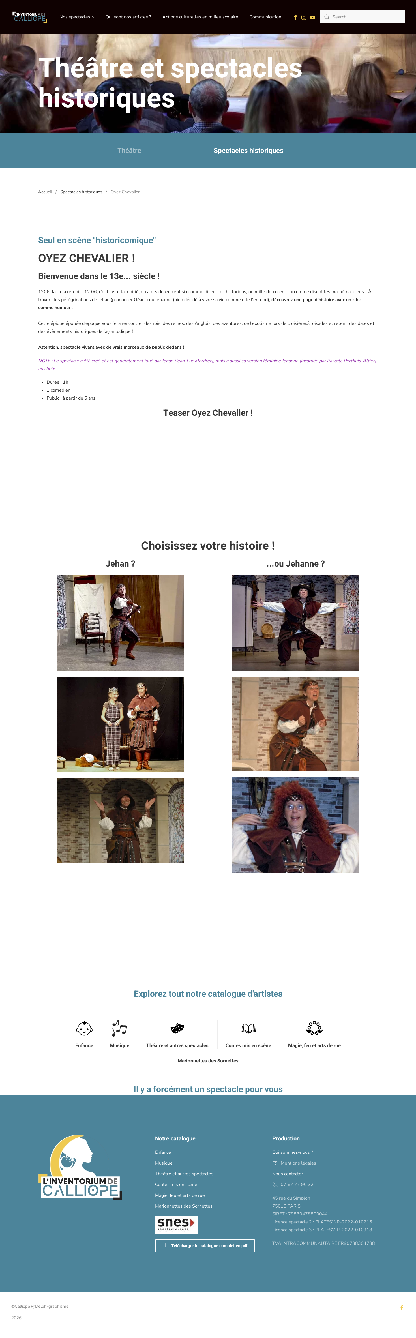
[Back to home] (29, 17)
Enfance (84, 1045)
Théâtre (129, 151)
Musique (119, 1045)
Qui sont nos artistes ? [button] (128, 17)
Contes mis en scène (248, 1045)
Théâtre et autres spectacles (177, 1045)
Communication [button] (265, 17)
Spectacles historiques (248, 151)
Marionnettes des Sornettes (208, 1060)
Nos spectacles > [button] (76, 17)
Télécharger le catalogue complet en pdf (205, 1246)
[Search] (362, 16)
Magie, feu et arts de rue (314, 1045)
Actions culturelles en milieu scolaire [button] (200, 17)
